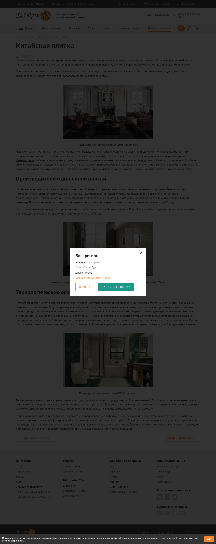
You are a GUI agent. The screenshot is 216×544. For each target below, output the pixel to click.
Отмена (85, 287)
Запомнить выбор (116, 287)
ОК (209, 539)
